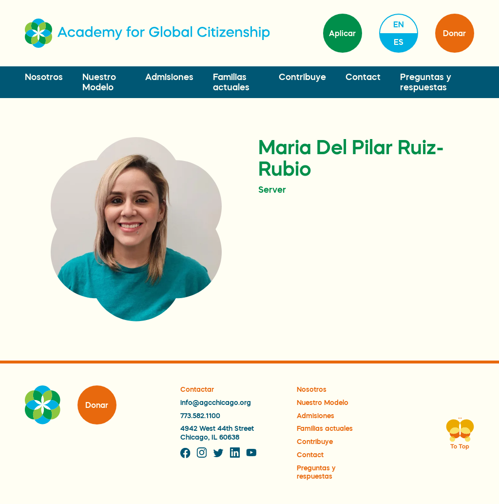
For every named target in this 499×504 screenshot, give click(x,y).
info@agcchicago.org (215, 402)
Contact (363, 77)
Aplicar (342, 33)
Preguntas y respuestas (316, 472)
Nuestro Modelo (322, 402)
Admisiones (169, 77)
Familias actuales (325, 428)
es (398, 42)
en (398, 24)
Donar (454, 33)
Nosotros (44, 77)
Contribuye (302, 77)
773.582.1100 (200, 415)
